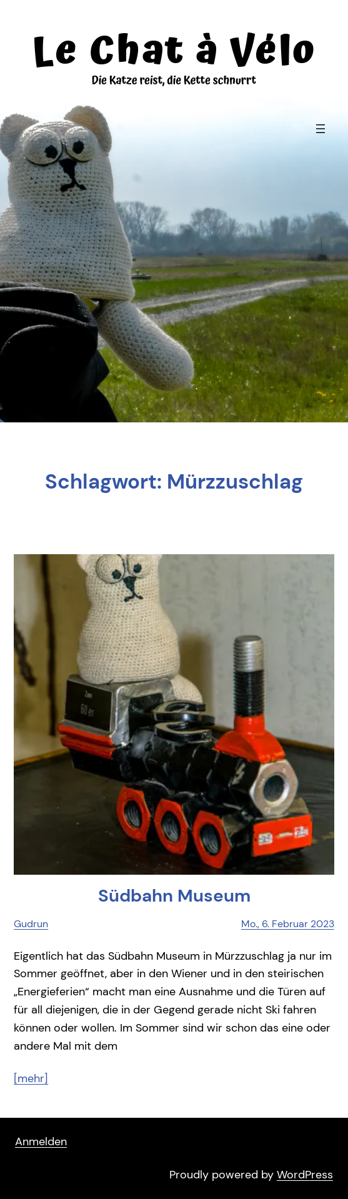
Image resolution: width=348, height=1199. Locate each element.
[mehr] (31, 1078)
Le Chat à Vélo (174, 51)
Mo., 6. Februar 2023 (287, 923)
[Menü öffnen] (320, 128)
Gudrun (31, 923)
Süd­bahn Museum (174, 896)
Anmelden (41, 1141)
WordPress (305, 1174)
